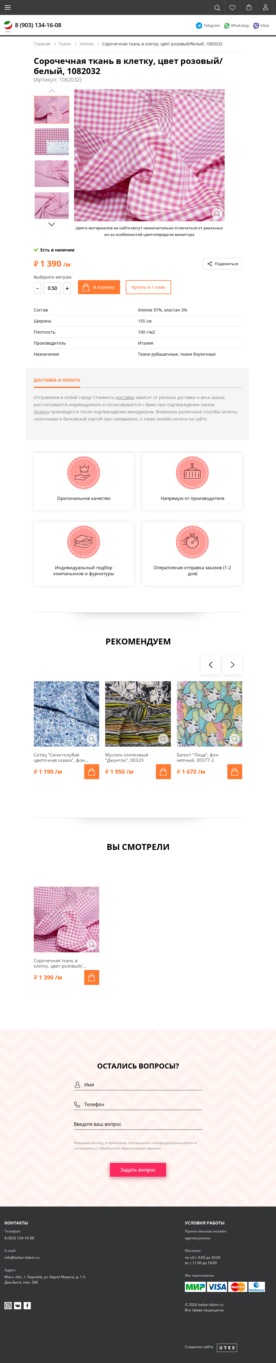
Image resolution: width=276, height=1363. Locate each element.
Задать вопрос (138, 1169)
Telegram (212, 25)
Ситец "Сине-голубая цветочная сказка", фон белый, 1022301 (59, 757)
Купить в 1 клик (148, 287)
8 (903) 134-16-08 (38, 25)
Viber (264, 25)
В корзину (104, 287)
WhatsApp (240, 25)
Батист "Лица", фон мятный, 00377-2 (198, 757)
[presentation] (210, 665)
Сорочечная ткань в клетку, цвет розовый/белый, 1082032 (58, 963)
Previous (51, 91)
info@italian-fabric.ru (21, 1257)
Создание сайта (199, 1346)
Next (51, 224)
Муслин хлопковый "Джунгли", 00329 (126, 757)
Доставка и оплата (57, 380)
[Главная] (8, 27)
